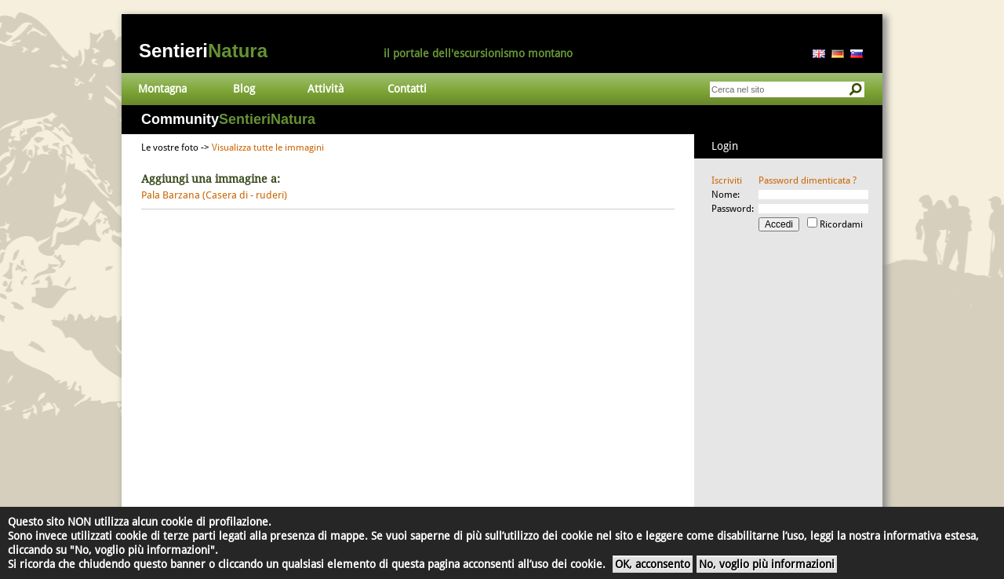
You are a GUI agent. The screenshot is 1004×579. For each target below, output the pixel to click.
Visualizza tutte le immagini (268, 147)
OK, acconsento (652, 564)
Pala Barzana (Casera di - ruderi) (214, 195)
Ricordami (841, 224)
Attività (325, 88)
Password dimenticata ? (807, 180)
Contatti (407, 88)
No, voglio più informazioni (767, 564)
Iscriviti (726, 180)
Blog (244, 88)
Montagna (162, 88)
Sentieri (203, 50)
